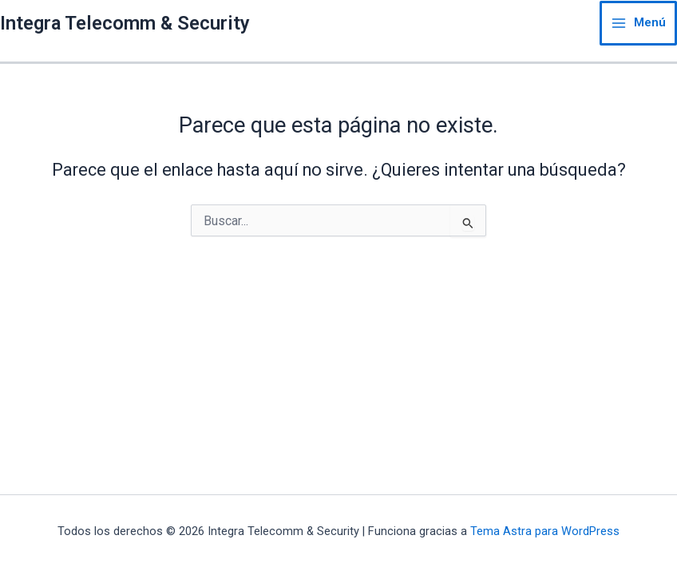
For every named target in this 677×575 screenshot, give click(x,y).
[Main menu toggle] (638, 23)
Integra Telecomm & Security (125, 23)
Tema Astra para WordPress (545, 531)
